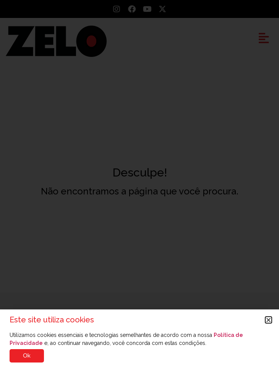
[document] (139, 184)
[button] (268, 320)
